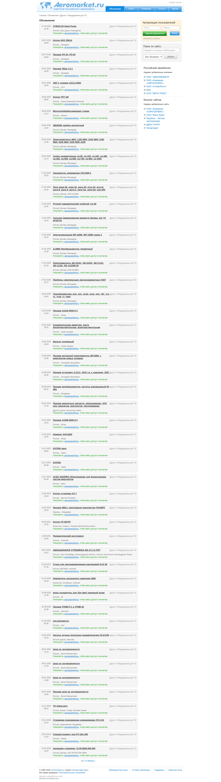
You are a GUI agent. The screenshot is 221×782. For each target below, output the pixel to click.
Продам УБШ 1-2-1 (63, 68)
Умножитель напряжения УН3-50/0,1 (72, 173)
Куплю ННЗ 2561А (62, 40)
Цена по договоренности (66, 649)
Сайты (131, 9)
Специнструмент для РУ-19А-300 (70, 734)
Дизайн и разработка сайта (50, 777)
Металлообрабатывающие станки (71, 111)
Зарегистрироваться (154, 33)
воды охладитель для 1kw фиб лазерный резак (79, 592)
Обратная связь (175, 770)
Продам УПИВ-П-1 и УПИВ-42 (68, 607)
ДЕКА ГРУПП (153, 124)
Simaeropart (152, 128)
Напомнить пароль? (151, 38)
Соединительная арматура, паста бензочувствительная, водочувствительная (76, 326)
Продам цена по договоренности (70, 691)
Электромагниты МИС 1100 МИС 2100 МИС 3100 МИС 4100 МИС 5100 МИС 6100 (78, 140)
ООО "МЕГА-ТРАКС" (156, 93)
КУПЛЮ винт (60, 448)
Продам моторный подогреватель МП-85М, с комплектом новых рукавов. (77, 357)
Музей (175, 9)
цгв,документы (61, 621)
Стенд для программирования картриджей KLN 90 (80, 564)
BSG (148, 90)
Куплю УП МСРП (62, 522)
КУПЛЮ (57, 462)
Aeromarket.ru (71, 6)
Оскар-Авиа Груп (80, 770)
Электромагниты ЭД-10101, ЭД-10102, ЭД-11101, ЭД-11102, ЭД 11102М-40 (78, 264)
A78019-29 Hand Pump (64, 26)
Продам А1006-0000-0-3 (65, 420)
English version (175, 2)
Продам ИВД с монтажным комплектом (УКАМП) (79, 507)
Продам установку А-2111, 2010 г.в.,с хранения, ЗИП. (81, 372)
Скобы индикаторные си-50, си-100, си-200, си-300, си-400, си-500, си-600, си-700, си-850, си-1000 (80, 157)
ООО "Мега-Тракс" (155, 115)
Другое (63, 15)
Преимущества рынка (118, 770)
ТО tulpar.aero (60, 706)
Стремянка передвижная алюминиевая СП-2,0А (78, 720)
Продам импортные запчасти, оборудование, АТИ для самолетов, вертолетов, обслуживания (80, 404)
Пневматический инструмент (68, 536)
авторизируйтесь (71, 33)
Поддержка (159, 770)
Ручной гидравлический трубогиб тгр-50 (74, 204)
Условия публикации (141, 770)
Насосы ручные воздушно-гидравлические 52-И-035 (81, 635)
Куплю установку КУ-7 (65, 493)
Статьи (162, 9)
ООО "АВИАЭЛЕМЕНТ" (158, 77)
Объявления (115, 9)
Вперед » (91, 761)
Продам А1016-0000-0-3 (65, 310)
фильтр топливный (63, 341)
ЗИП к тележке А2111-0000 (67, 83)
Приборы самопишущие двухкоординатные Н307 (79, 280)
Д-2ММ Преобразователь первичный (73, 249)
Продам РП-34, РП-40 (64, 54)
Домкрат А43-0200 (62, 434)
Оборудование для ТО (77, 15)
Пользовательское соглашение (72, 773)
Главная (42, 15)
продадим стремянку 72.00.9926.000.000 (74, 748)
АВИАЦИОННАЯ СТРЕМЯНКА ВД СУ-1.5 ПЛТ (76, 550)
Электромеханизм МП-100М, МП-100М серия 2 (77, 235)
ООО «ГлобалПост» (156, 86)
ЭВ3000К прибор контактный (68, 125)
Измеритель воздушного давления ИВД (74, 578)
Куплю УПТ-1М (61, 97)
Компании (146, 9)
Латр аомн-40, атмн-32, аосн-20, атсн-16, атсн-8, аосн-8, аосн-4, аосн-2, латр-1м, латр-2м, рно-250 (79, 188)
